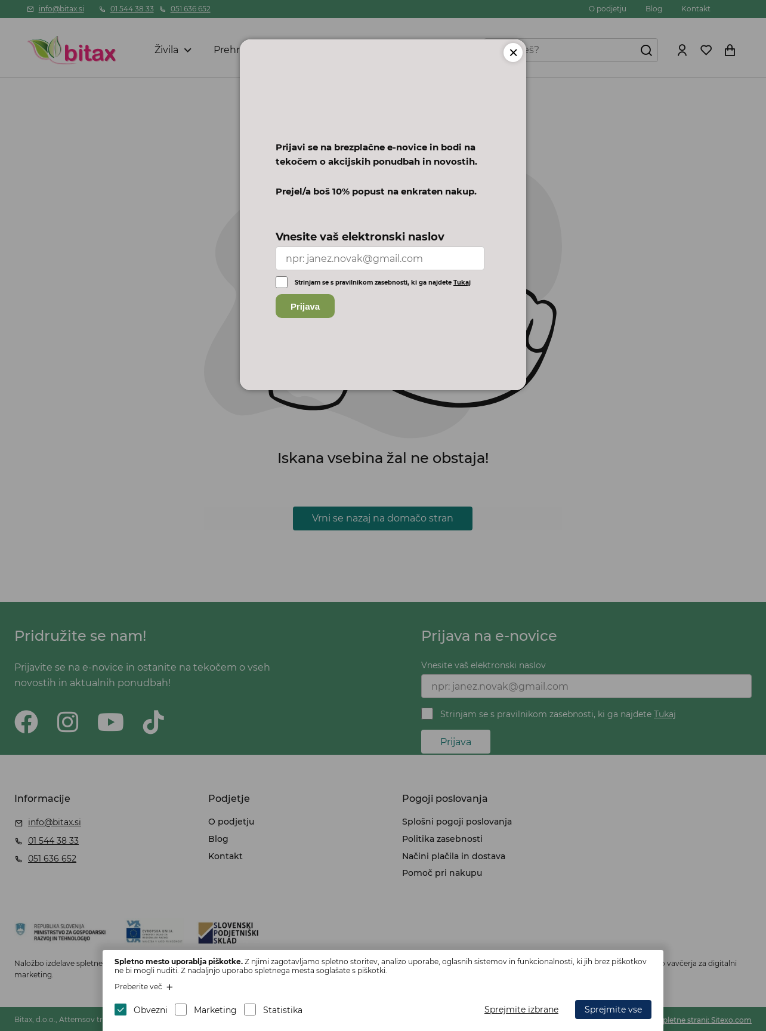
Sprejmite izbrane (521, 1009)
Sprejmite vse (613, 1009)
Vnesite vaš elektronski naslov (360, 236)
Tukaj (462, 282)
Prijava (305, 306)
